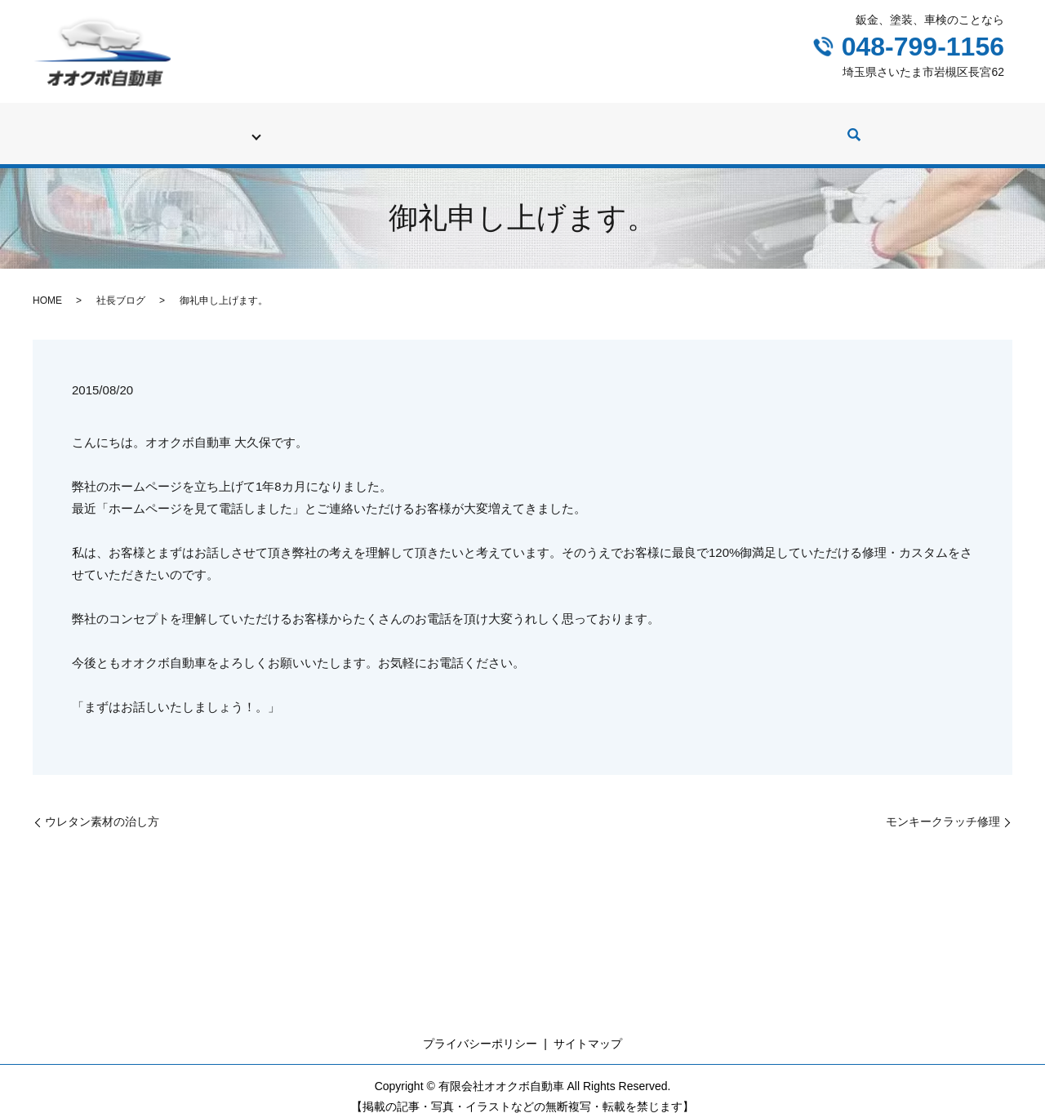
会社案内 (842, 126)
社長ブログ (756, 126)
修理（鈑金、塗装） (391, 126)
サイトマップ (588, 1028)
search (900, 128)
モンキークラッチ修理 (943, 805)
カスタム (671, 126)
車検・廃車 (276, 126)
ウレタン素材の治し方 (102, 805)
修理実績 (499, 126)
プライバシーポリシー (480, 1028)
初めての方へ (179, 126)
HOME (47, 285)
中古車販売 (585, 126)
